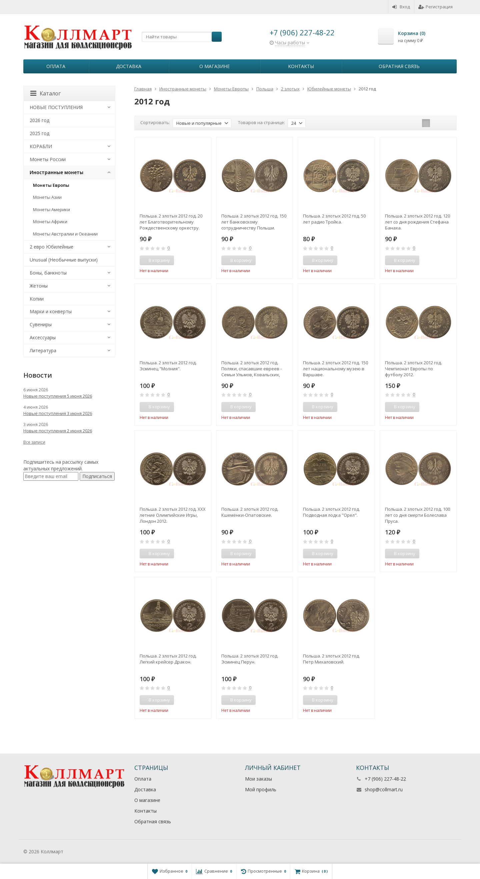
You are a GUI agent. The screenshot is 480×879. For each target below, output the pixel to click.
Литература (43, 350)
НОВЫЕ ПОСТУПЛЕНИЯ (56, 107)
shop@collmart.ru (384, 789)
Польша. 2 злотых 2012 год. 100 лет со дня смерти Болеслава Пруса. (417, 515)
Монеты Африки (50, 221)
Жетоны (39, 286)
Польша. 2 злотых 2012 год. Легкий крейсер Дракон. (168, 659)
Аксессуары (43, 337)
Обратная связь (399, 66)
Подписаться (97, 476)
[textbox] (182, 37)
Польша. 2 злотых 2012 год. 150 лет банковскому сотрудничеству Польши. (253, 222)
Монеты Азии (47, 197)
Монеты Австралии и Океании (65, 234)
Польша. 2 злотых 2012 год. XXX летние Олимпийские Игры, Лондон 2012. (173, 515)
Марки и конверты (51, 311)
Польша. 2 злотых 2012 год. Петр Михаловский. (331, 659)
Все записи (34, 442)
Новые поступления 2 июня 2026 (57, 431)
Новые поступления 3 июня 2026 (57, 413)
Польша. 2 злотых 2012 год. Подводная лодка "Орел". (331, 512)
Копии (37, 299)
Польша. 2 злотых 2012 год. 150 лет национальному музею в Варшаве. (335, 369)
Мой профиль (260, 789)
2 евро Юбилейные (51, 247)
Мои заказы (258, 779)
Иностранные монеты (56, 172)
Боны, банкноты (48, 273)
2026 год (39, 120)
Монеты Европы (51, 185)
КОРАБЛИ (41, 146)
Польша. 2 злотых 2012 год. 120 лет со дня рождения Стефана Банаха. (417, 222)
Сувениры (41, 324)
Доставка (128, 66)
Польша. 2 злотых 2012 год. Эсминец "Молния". (168, 366)
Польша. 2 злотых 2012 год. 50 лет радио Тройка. (334, 219)
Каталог (45, 93)
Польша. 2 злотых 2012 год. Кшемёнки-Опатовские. (249, 512)
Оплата (55, 66)
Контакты (301, 66)
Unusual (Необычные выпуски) (64, 260)
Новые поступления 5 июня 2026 (57, 396)
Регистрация (435, 7)
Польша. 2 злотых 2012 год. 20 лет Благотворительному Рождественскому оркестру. (171, 222)
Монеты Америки (51, 209)
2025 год (39, 133)
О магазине (214, 66)
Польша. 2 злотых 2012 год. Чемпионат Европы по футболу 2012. (413, 369)
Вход (401, 7)
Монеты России (48, 159)
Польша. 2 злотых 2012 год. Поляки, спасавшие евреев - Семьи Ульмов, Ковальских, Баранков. (251, 369)
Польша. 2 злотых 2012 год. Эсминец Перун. (249, 659)
